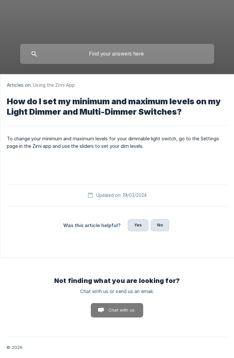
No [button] (160, 224)
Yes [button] (138, 224)
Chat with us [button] (121, 310)
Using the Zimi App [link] (54, 85)
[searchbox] (117, 54)
